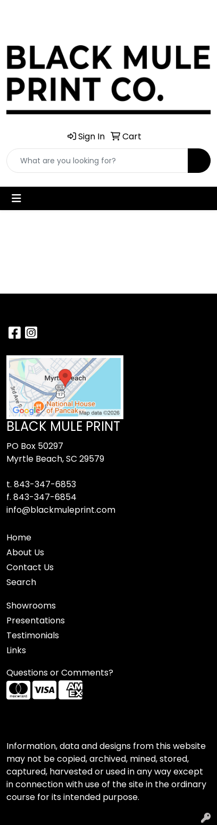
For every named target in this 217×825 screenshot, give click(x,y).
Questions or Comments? (59, 672)
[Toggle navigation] (16, 198)
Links (16, 650)
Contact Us (30, 567)
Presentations (35, 620)
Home (18, 537)
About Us (25, 552)
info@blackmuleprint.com (60, 510)
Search (21, 582)
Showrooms (31, 605)
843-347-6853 (45, 484)
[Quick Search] (97, 160)
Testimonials (32, 635)
